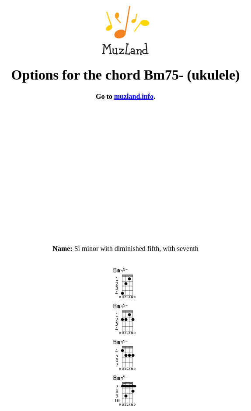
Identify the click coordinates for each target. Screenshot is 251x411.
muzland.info (133, 96)
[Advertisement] (125, 169)
